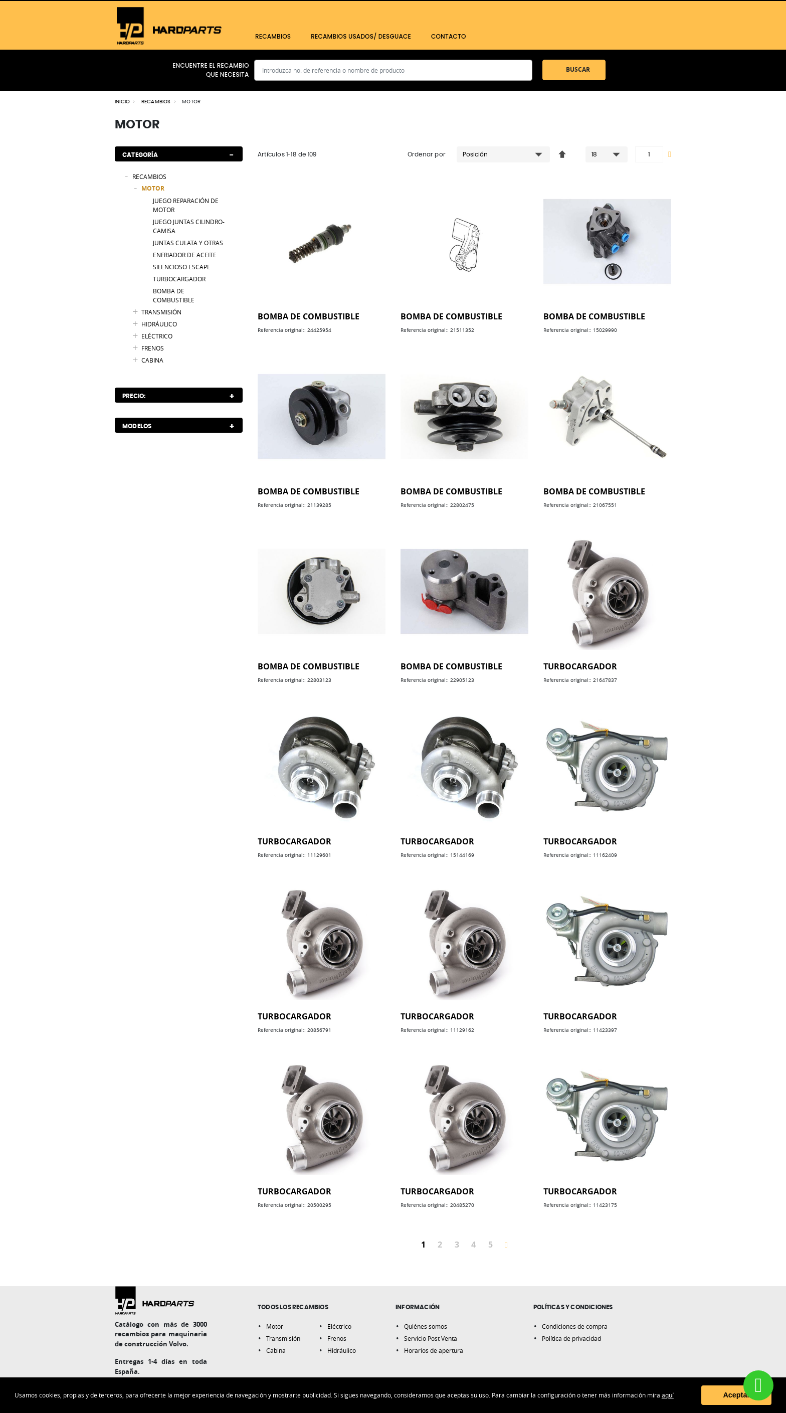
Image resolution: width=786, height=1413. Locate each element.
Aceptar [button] (736, 1395)
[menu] (416, 37)
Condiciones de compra (575, 1326)
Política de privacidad (571, 1338)
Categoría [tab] (140, 155)
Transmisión (283, 1338)
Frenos (336, 1338)
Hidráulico (341, 1350)
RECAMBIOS (156, 101)
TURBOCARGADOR (580, 666)
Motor (274, 1326)
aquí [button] (668, 1395)
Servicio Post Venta (430, 1338)
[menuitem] (273, 37)
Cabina (276, 1350)
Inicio (122, 101)
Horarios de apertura (433, 1350)
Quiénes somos (425, 1326)
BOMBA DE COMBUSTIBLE (308, 316)
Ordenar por (427, 154)
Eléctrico (339, 1326)
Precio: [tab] (133, 396)
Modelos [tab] (136, 426)
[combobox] (393, 70)
